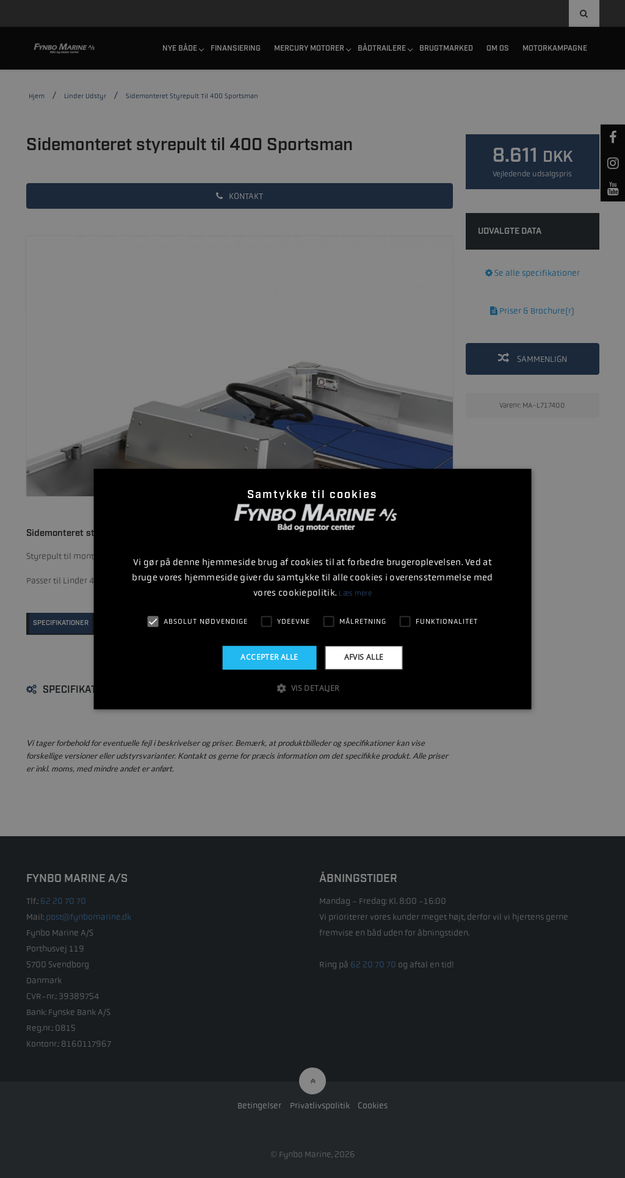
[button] (312, 688)
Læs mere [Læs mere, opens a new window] (355, 593)
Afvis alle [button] (364, 657)
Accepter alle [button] (269, 657)
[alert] (312, 589)
